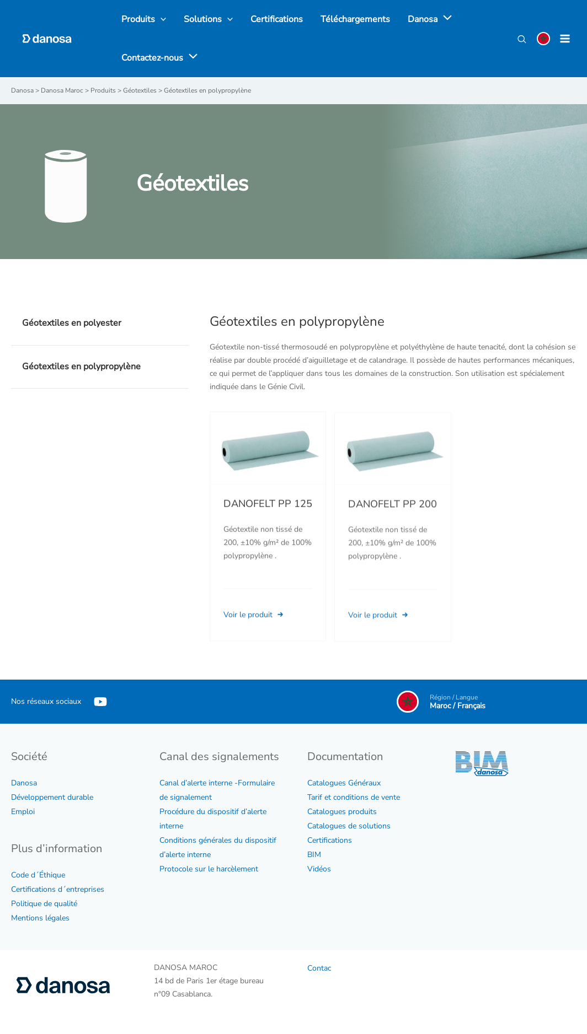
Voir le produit (254, 629)
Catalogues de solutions (349, 826)
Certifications (329, 840)
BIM (314, 854)
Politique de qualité (44, 903)
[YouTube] (100, 701)
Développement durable (52, 797)
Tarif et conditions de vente (353, 797)
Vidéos (319, 869)
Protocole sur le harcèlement (208, 869)
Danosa (24, 783)
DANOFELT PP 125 (267, 518)
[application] (444, 19)
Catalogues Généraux (344, 783)
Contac (319, 968)
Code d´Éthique (38, 875)
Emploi (23, 811)
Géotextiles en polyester (71, 323)
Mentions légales (40, 918)
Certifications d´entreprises (57, 889)
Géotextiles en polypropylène (81, 366)
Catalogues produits (342, 811)
